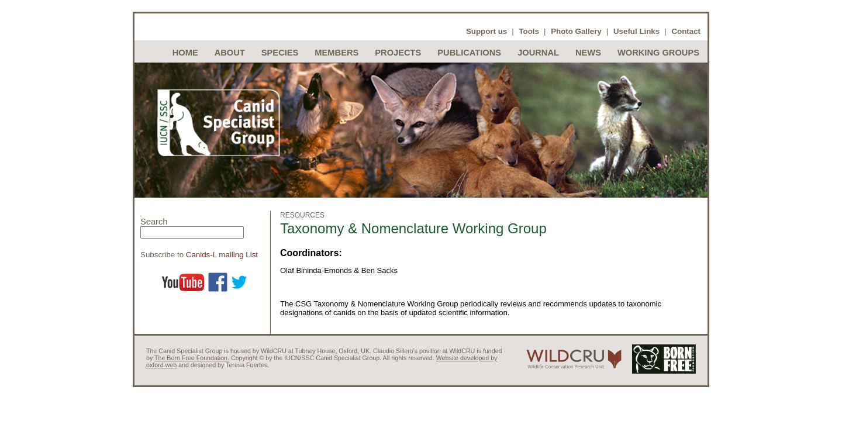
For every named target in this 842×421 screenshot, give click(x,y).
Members (336, 52)
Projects (398, 52)
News (588, 52)
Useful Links (636, 31)
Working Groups (658, 52)
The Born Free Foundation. (191, 357)
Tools (529, 31)
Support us (486, 31)
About (230, 52)
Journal (538, 52)
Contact (685, 31)
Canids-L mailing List (222, 254)
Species (280, 52)
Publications (469, 52)
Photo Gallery (576, 31)
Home (185, 52)
